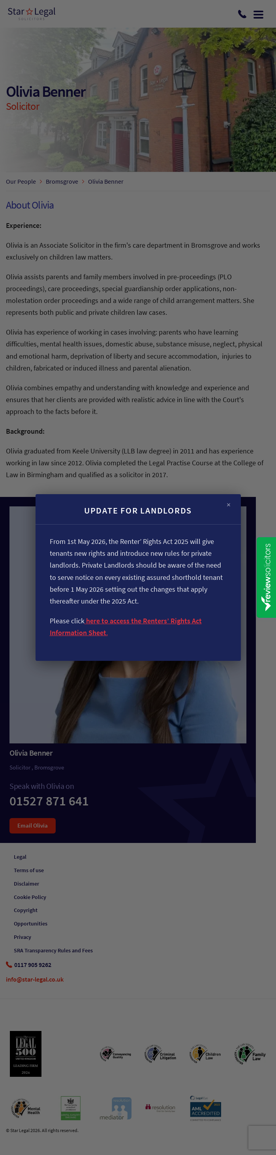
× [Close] (229, 505)
